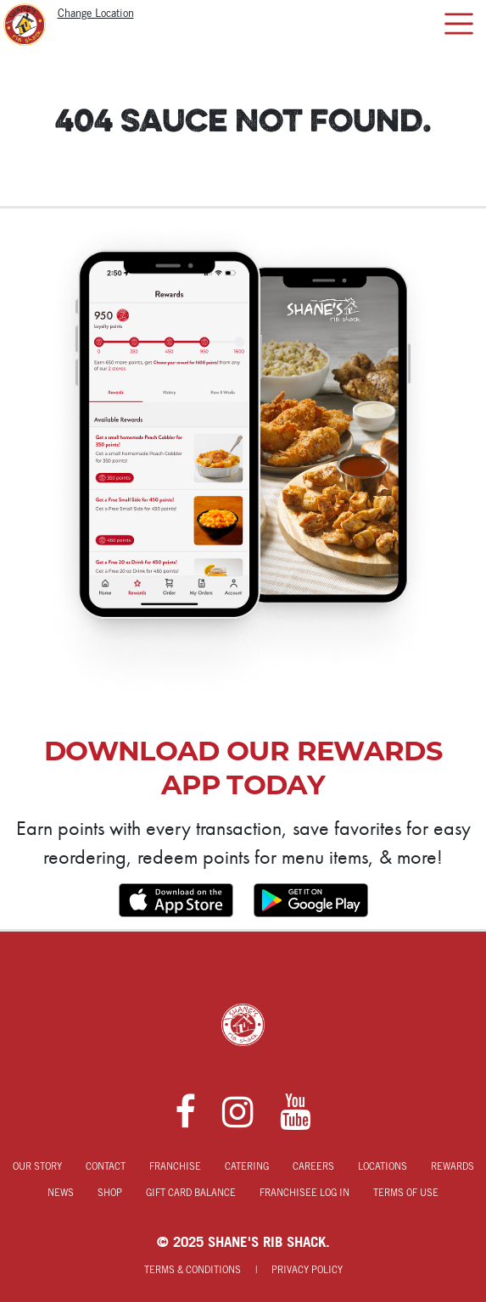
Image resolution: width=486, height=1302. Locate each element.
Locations (382, 1167)
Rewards (452, 1167)
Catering (247, 1167)
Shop (110, 1193)
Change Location (96, 14)
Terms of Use (406, 1193)
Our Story (37, 1167)
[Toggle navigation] (458, 23)
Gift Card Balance (191, 1193)
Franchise (175, 1167)
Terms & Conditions (192, 1270)
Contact (106, 1167)
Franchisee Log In (304, 1193)
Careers (313, 1167)
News (60, 1193)
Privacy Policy (307, 1270)
